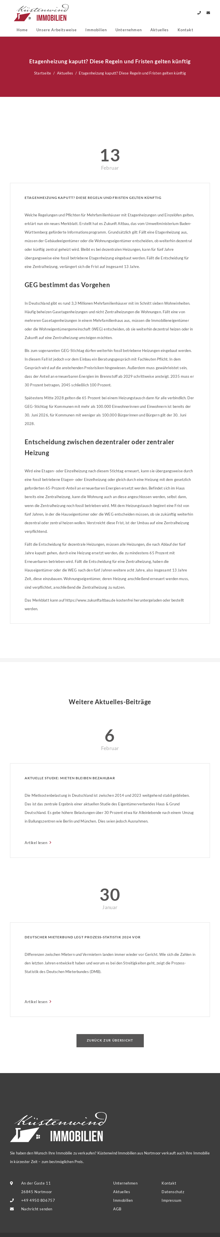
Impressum (171, 1200)
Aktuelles (159, 30)
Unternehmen (128, 30)
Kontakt (185, 30)
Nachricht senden (36, 1209)
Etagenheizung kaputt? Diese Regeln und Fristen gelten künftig (93, 197)
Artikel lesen (36, 842)
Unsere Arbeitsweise (56, 30)
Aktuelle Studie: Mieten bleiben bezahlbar (70, 778)
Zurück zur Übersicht (110, 1040)
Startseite (42, 73)
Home (22, 30)
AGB (117, 1209)
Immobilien (96, 30)
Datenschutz (173, 1191)
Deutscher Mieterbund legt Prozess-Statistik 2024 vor (83, 937)
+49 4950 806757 (38, 1200)
